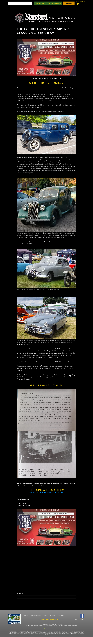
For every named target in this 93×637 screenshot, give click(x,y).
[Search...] (20, 3)
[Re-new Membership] (54, 3)
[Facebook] (82, 616)
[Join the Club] (40, 3)
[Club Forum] (69, 3)
